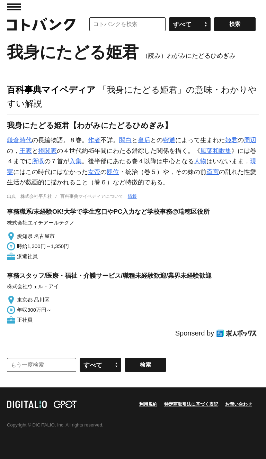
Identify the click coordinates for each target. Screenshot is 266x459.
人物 (200, 161)
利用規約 (148, 404)
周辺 (250, 140)
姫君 (231, 140)
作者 (94, 140)
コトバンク (41, 24)
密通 (169, 140)
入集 (75, 161)
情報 (132, 196)
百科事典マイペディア (51, 89)
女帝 (94, 171)
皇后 (144, 140)
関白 (125, 140)
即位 (113, 171)
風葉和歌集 (215, 150)
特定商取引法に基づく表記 (191, 404)
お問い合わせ (238, 404)
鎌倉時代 (19, 140)
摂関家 (47, 150)
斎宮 (212, 171)
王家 (25, 150)
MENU (14, 7)
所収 (38, 161)
